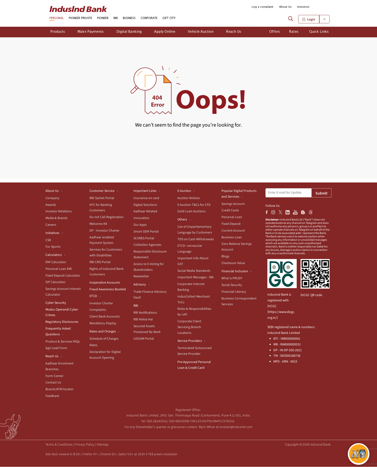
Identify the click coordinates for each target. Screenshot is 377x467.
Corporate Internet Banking (191, 287)
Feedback (52, 396)
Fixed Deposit (231, 224)
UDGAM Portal (143, 338)
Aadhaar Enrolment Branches (59, 366)
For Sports (52, 247)
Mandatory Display (102, 323)
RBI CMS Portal (100, 262)
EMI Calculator (55, 262)
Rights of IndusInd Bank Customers (106, 271)
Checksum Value (233, 263)
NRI (115, 18)
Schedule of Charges (104, 338)
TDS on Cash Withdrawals (195, 239)
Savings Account (233, 203)
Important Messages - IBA (195, 277)
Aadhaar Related (145, 211)
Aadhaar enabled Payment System (101, 240)
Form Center (54, 376)
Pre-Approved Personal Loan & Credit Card (194, 365)
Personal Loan (231, 217)
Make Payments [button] (90, 32)
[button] (326, 7)
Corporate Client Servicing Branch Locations (189, 327)
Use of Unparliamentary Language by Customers (194, 230)
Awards (50, 204)
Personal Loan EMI (58, 269)
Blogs (225, 256)
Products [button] (57, 32)
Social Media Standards (193, 270)
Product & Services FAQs (62, 341)
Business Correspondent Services (239, 301)
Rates (93, 345)
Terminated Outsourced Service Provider (194, 351)
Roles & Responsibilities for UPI (194, 312)
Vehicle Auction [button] (201, 32)
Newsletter (141, 276)
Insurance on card (146, 198)
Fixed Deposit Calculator (62, 275)
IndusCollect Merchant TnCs (193, 299)
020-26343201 (157, 421)
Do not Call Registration (106, 217)
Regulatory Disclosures (61, 322)
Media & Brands (56, 218)
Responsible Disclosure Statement (150, 254)
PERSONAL (57, 18)
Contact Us (53, 382)
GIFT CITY (169, 18)
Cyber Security (55, 303)
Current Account (233, 230)
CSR (48, 240)
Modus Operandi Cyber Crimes (61, 312)
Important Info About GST (192, 261)
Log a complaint (262, 7)
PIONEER (102, 18)
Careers (50, 225)
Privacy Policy (84, 444)
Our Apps (140, 225)
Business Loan (231, 237)
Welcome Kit (98, 224)
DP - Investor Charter (104, 230)
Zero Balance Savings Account (236, 247)
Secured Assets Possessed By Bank (147, 329)
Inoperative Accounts (104, 282)
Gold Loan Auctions (191, 211)
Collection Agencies (147, 245)
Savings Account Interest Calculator (63, 292)
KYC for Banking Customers (100, 207)
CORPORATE (149, 18)
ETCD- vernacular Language (189, 249)
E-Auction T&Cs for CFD (194, 204)
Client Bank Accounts (104, 316)
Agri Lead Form (56, 348)
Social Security (231, 285)
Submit (321, 193)
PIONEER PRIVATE (80, 18)
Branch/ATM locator (59, 389)
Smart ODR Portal (146, 231)
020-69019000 (179, 421)
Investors (303, 7)
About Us (285, 7)
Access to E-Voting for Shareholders (148, 267)
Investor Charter (101, 303)
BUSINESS (129, 18)
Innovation (141, 218)
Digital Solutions (145, 204)
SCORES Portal (143, 238)
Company (52, 198)
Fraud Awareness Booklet (107, 289)
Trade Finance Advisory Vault (150, 295)
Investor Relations (58, 211)
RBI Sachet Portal (101, 198)
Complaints (97, 310)
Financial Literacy (233, 292)
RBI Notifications (145, 313)
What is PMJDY (231, 278)
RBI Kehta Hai (143, 319)
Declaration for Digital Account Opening (105, 355)
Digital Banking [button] (129, 32)
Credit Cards (230, 210)
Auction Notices (188, 198)
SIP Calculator (55, 282)
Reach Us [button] (233, 32)
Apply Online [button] (164, 32)
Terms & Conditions (59, 444)
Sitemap (102, 444)
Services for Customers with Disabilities (105, 252)
